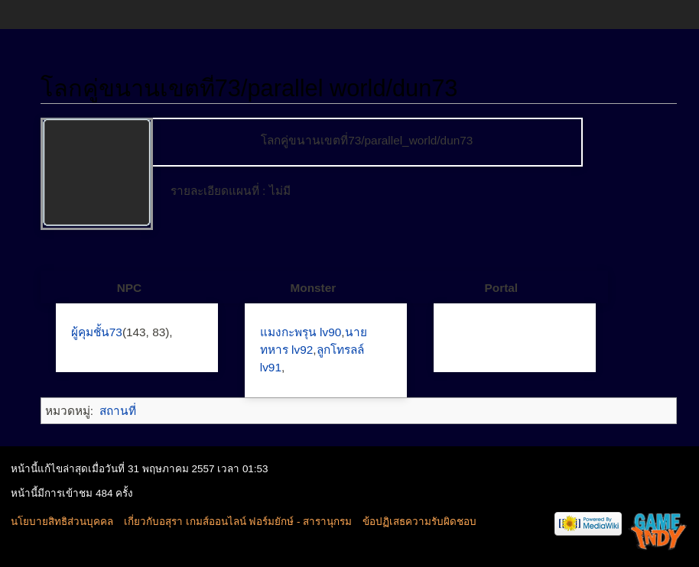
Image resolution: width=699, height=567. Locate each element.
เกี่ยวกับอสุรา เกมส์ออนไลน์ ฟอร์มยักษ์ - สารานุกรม (238, 521)
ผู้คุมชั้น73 (96, 332)
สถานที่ (117, 410)
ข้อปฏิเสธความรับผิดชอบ (419, 521)
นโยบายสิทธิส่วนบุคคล (62, 521)
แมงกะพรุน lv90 (300, 332)
